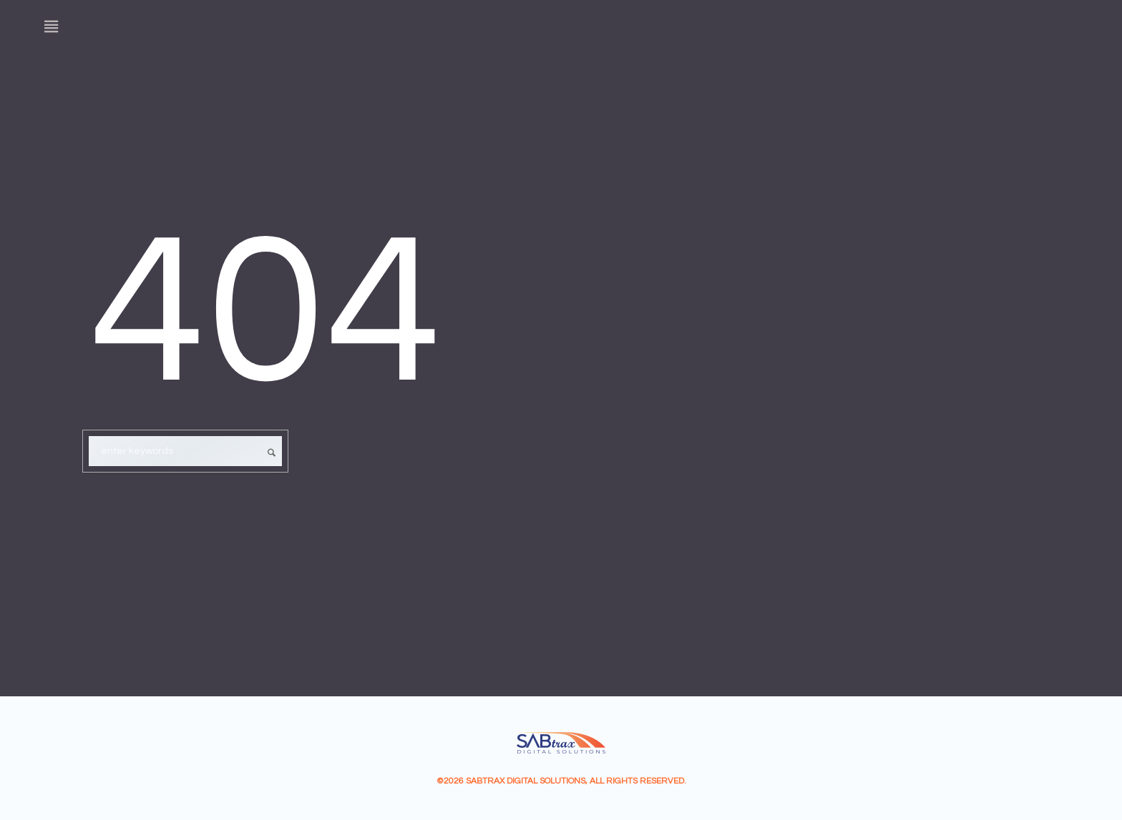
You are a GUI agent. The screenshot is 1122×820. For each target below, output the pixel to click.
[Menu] (51, 27)
